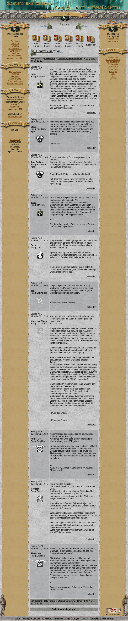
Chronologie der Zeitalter (70, 58)
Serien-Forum (47, 44)
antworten (91, 112)
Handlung (15, 53)
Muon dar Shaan (39, 321)
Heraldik (15, 76)
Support (84, 618)
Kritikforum (91, 44)
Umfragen (113, 69)
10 (35, 61)
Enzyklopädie (15, 71)
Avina (33, 126)
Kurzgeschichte (15, 56)
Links (113, 74)
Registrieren (113, 39)
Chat (113, 76)
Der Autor (15, 43)
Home (60, 14)
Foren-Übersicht (113, 59)
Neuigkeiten (113, 57)
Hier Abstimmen (113, 614)
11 (38, 61)
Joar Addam (37, 162)
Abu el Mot (36, 439)
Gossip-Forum (79, 44)
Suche (68, 14)
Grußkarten (113, 67)
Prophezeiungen (15, 81)
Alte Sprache (15, 79)
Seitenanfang (107, 618)
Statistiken (94, 618)
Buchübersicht (15, 48)
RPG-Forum (58, 44)
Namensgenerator (15, 83)
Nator (33, 74)
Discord (113, 79)
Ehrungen (75, 618)
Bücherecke (113, 64)
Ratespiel (113, 71)
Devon (34, 245)
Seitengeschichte (61, 618)
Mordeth (35, 489)
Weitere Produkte (15, 58)
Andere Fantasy (69, 44)
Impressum (47, 618)
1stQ (33, 290)
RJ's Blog (15, 46)
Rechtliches (34, 618)
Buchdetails (15, 51)
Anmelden (113, 41)
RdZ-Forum (36, 44)
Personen (15, 74)
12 (41, 61)
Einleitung (15, 41)
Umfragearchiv (15, 116)
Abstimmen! (15, 107)
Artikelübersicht (113, 62)
